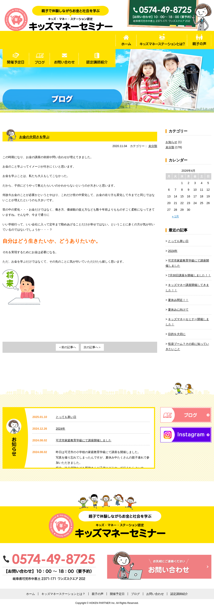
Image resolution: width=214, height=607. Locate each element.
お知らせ (171, 142)
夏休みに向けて (178, 309)
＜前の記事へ (67, 347)
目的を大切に (177, 334)
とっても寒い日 (178, 241)
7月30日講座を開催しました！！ (189, 275)
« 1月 (175, 216)
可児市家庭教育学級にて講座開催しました (83, 440)
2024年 (172, 251)
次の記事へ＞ (92, 347)
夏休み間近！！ (178, 300)
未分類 (152, 146)
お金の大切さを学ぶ (36, 137)
